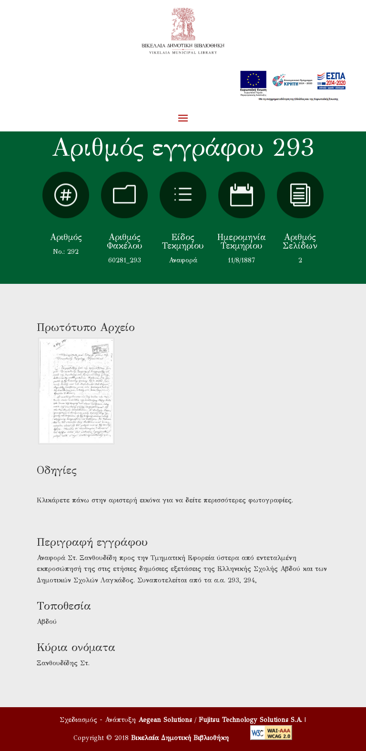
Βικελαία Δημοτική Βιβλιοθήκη (180, 738)
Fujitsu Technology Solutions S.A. (250, 720)
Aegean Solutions (165, 720)
